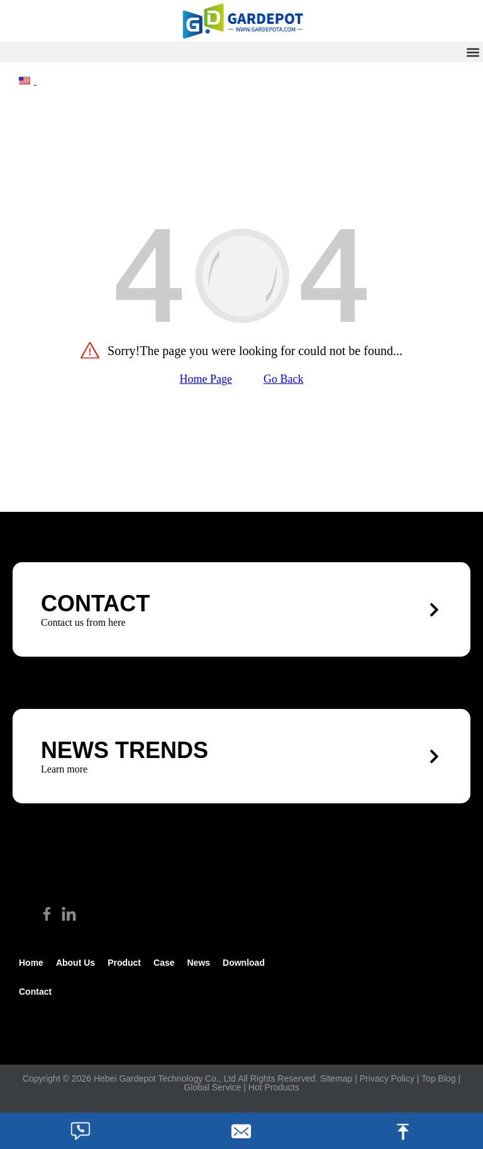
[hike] (241, 21)
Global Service (212, 1087)
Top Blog (438, 1078)
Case (163, 963)
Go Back (283, 379)
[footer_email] (241, 1130)
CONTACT (95, 603)
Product (124, 963)
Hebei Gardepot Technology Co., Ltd (165, 1078)
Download (244, 963)
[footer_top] (402, 1130)
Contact (35, 992)
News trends (124, 750)
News (198, 963)
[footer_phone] (80, 1130)
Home (31, 963)
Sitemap (336, 1078)
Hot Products (273, 1087)
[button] (241, 52)
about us (75, 963)
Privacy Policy (387, 1078)
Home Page (206, 379)
